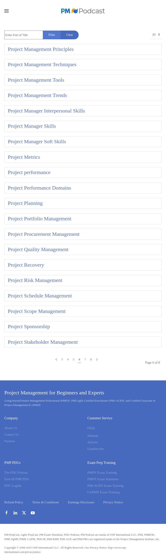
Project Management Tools (36, 80)
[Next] (97, 359)
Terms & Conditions (45, 502)
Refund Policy (13, 502)
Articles (92, 442)
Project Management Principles (41, 49)
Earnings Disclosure (81, 502)
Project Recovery (26, 265)
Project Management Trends (37, 95)
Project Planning (25, 203)
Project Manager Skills (32, 126)
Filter (51, 34)
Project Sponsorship (29, 326)
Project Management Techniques (42, 64)
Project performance (29, 172)
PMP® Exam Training (102, 472)
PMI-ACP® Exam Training (105, 485)
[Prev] (56, 359)
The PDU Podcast (16, 472)
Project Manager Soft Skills (37, 141)
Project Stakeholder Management (43, 342)
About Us (10, 428)
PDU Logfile (12, 485)
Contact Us (11, 434)
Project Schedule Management (40, 296)
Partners (9, 441)
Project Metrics (24, 157)
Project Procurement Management (44, 234)
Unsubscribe (95, 448)
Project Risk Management (35, 280)
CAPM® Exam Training (103, 492)
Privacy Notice (113, 502)
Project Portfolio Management (39, 218)
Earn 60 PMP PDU (16, 479)
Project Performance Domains (39, 188)
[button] (6, 11)
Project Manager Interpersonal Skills (46, 111)
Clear (69, 34)
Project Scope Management (37, 311)
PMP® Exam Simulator (103, 479)
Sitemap (92, 435)
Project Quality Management (38, 249)
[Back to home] (83, 11)
